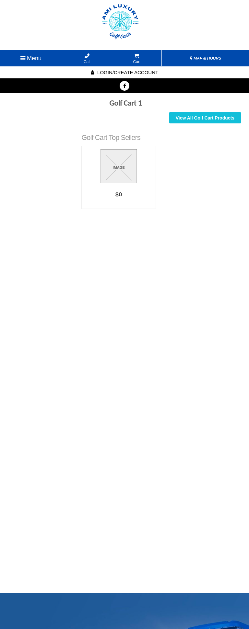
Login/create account (124, 72)
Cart (137, 58)
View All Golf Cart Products (205, 117)
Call (87, 58)
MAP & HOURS (205, 58)
